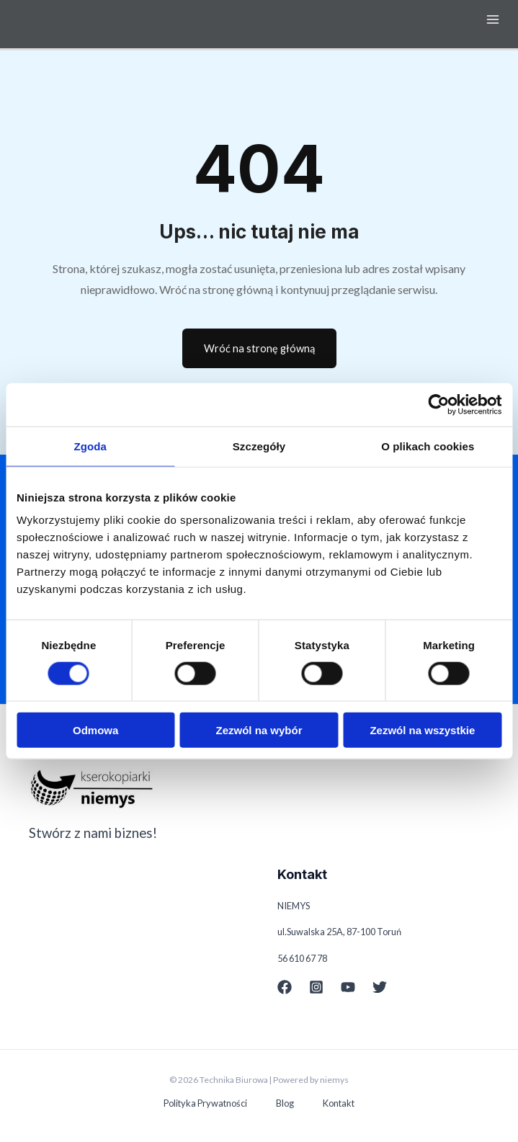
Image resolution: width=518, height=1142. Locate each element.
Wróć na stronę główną (259, 348)
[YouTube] (348, 987)
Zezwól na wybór (259, 730)
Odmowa (95, 730)
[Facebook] (284, 987)
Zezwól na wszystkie (422, 730)
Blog (285, 1103)
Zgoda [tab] (90, 446)
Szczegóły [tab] (259, 446)
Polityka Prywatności (205, 1103)
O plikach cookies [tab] (427, 446)
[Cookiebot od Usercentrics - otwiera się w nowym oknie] (438, 404)
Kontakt (338, 1103)
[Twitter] (379, 987)
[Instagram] (316, 987)
